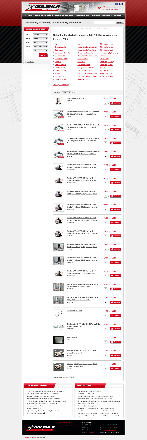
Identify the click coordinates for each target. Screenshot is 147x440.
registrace (115, 7)
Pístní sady (81, 62)
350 (82, 29)
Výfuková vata (105, 70)
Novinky (58, 73)
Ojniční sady (59, 76)
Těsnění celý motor (107, 44)
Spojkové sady (82, 79)
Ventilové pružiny (106, 65)
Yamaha (77, 29)
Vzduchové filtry (106, 73)
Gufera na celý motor (63, 53)
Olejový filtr (81, 44)
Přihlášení (105, 7)
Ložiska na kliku (60, 70)
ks (108, 103)
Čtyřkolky (70, 29)
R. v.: (27, 51)
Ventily (102, 67)
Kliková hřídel (60, 67)
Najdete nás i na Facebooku (109, 432)
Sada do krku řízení (84, 70)
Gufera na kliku (60, 56)
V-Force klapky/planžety (109, 53)
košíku (105, 9)
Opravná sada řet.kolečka (86, 50)
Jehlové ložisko (60, 65)
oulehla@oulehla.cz (110, 430)
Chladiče (58, 62)
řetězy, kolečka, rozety (85, 67)
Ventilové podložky (107, 62)
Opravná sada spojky (85, 53)
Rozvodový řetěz (83, 65)
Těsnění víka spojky (107, 50)
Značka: (28, 39)
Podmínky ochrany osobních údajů (68, 425)
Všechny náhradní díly (61, 85)
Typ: (27, 35)
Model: (28, 47)
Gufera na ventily (61, 59)
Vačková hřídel (105, 56)
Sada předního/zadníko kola (87, 76)
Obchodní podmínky (64, 422)
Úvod (64, 29)
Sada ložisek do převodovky (87, 73)
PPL (93, 432)
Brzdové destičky (61, 47)
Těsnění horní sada (107, 47)
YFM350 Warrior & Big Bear (93, 29)
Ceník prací (59, 50)
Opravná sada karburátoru (87, 47)
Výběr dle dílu (30, 62)
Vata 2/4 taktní (72, 337)
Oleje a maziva (60, 79)
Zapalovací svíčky (106, 76)
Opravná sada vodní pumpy (87, 56)
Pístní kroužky (82, 59)
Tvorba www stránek (29, 437)
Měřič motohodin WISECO (75, 98)
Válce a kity (104, 59)
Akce (56, 44)
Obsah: (28, 43)
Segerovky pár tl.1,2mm (74, 311)
